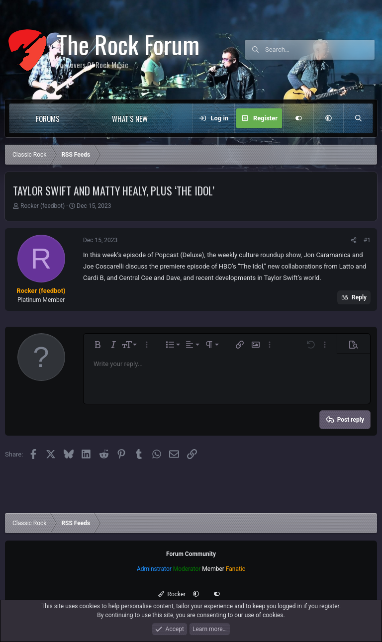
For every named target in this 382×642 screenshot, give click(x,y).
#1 (367, 240)
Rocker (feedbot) (42, 205)
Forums (48, 118)
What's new (130, 118)
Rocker (172, 594)
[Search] (320, 50)
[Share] (353, 240)
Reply (359, 297)
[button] (80, 118)
